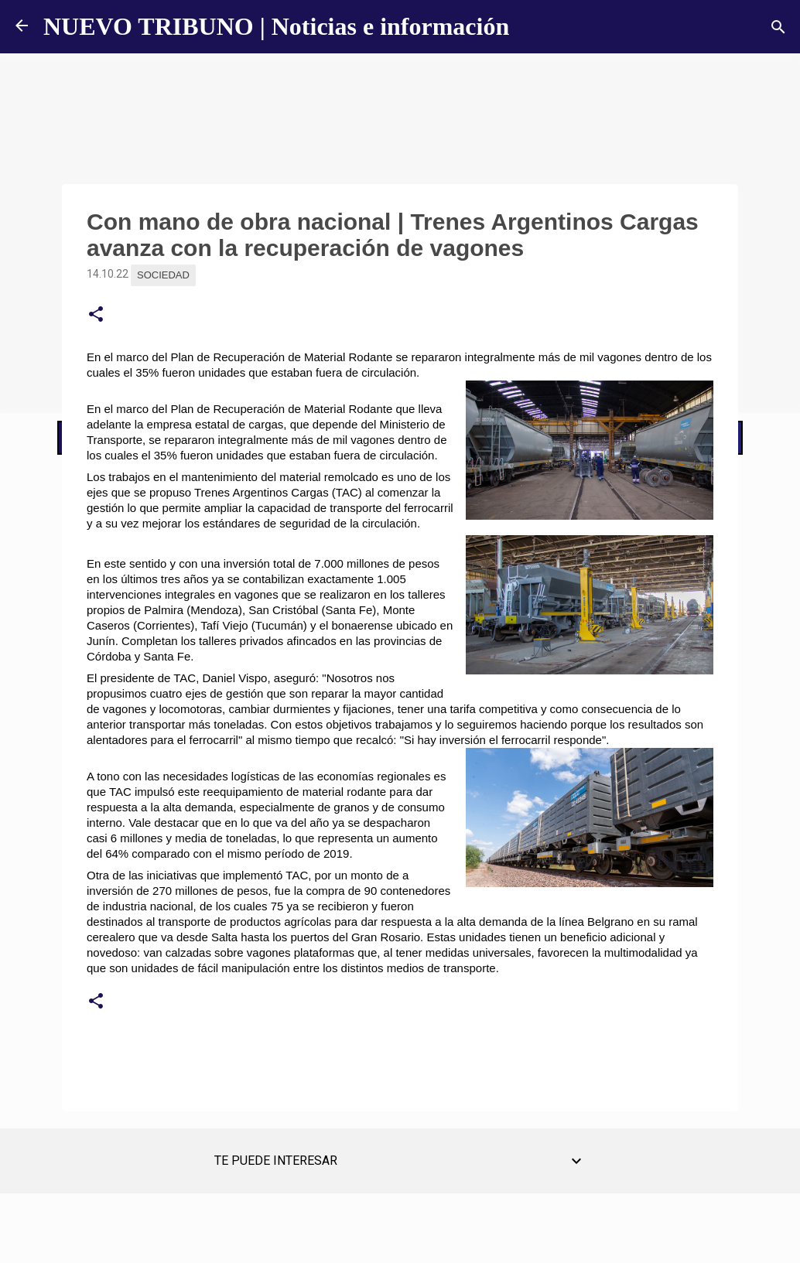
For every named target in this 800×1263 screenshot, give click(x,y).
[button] (96, 315)
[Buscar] (778, 27)
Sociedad (163, 275)
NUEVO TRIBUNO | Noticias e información (276, 26)
